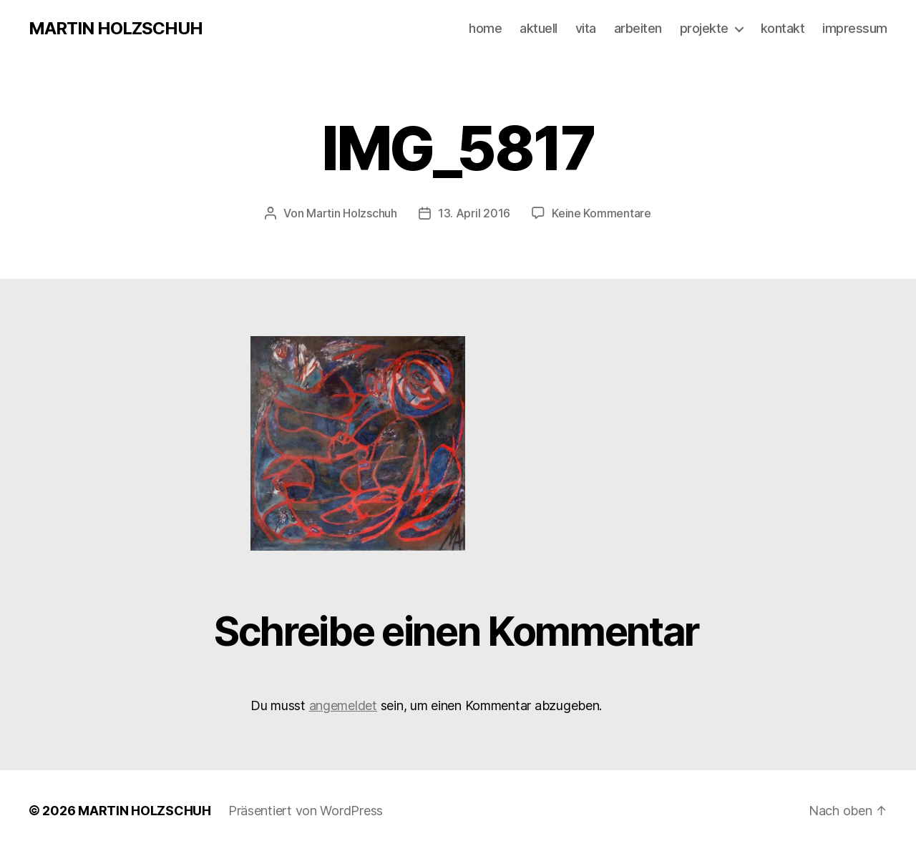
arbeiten (638, 28)
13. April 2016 (474, 213)
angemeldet (343, 705)
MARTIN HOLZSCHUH (116, 28)
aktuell (538, 28)
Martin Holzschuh (351, 213)
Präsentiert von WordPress (305, 810)
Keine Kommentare (601, 213)
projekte (704, 28)
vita (585, 28)
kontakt (783, 28)
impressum (854, 28)
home (485, 28)
